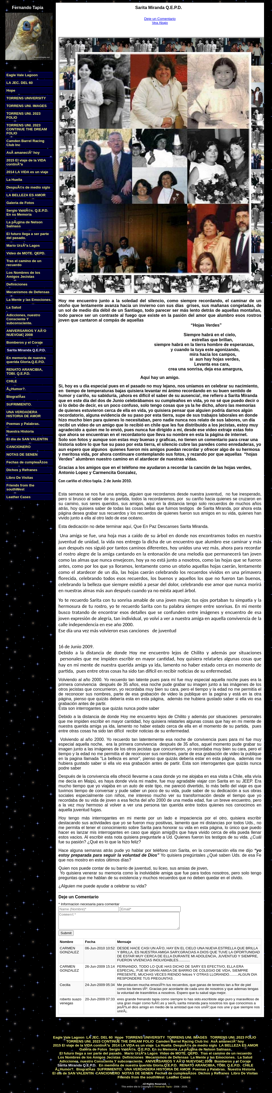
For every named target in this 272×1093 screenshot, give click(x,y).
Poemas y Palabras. (23, 424)
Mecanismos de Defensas (27, 292)
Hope (10, 90)
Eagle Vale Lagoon (22, 75)
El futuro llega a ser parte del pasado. (90, 1053)
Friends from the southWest (20, 487)
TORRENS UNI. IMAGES (26, 106)
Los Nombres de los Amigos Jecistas (23, 275)
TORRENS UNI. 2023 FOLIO (232, 1037)
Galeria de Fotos (20, 203)
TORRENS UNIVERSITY (26, 98)
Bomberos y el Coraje (24, 342)
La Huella (14, 180)
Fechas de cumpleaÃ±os (27, 462)
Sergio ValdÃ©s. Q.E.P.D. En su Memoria (27, 212)
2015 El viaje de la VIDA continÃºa (81, 1045)
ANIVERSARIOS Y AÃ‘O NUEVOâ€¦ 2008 (26, 333)
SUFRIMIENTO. (19, 404)
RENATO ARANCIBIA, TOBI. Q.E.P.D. (24, 371)
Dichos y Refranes (21, 470)
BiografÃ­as (15, 397)
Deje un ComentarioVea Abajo (160, 21)
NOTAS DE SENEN (22, 454)
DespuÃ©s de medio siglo (28, 187)
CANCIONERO (18, 447)
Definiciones (16, 284)
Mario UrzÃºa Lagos (23, 245)
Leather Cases (18, 497)
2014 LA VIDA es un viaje (27, 172)
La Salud (13, 307)
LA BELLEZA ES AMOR (25, 195)
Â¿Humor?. (16, 389)
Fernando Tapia (163, 1086)
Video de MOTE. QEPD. (25, 253)
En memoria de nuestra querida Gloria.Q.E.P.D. (25, 360)
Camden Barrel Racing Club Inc (182, 1041)
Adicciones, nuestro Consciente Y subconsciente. (23, 319)
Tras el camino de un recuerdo (226, 1053)
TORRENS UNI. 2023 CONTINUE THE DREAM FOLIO (26, 129)
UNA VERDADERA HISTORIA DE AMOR (23, 414)
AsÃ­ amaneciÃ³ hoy (23, 153)
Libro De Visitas (19, 478)
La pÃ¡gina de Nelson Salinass (205, 1049)
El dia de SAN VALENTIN (27, 439)
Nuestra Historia (20, 431)
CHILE (11, 381)
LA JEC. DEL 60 (19, 83)
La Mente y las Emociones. (29, 300)
